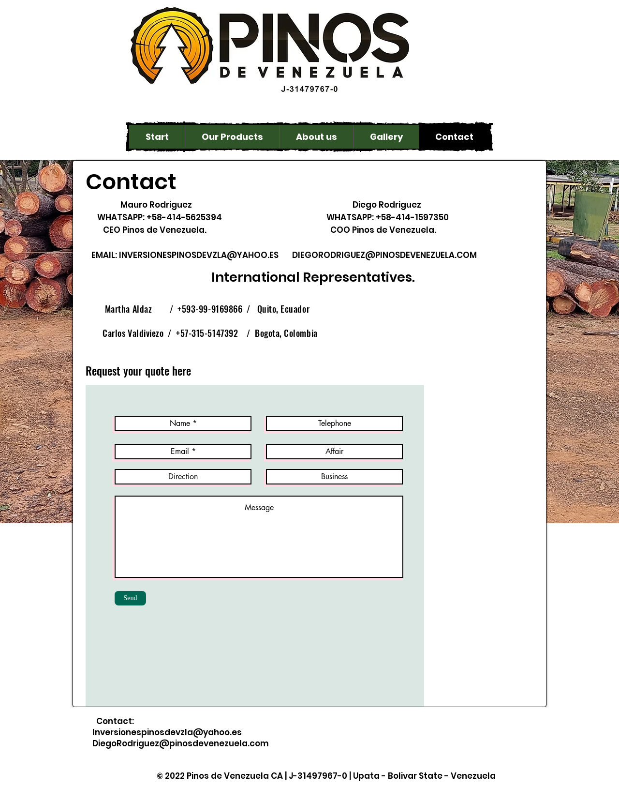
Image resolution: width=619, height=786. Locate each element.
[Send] (130, 598)
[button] (232, 137)
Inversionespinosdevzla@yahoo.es (167, 732)
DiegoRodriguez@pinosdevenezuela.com (180, 743)
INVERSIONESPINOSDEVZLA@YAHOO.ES (199, 255)
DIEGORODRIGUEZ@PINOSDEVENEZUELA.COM (384, 255)
